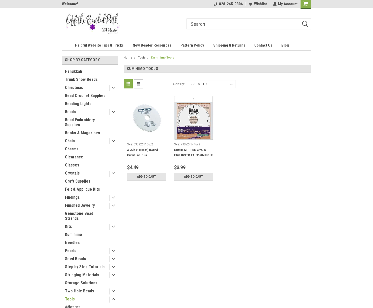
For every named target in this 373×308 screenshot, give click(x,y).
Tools (70, 299)
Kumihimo (73, 234)
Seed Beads (75, 258)
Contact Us (263, 45)
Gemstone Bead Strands (79, 216)
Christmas (74, 87)
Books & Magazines (82, 132)
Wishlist (258, 4)
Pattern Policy (192, 45)
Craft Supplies (77, 181)
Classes (72, 165)
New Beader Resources (152, 45)
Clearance (74, 157)
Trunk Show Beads (81, 79)
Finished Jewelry (80, 205)
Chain (70, 140)
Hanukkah (73, 71)
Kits (68, 226)
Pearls (70, 250)
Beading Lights (78, 103)
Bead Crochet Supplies (85, 95)
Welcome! (70, 4)
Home (128, 57)
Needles (72, 242)
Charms (71, 148)
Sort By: (179, 84)
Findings (72, 197)
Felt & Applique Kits (82, 189)
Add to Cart (146, 177)
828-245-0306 (228, 4)
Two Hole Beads (79, 290)
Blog (285, 45)
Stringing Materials (82, 274)
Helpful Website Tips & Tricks (99, 45)
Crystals (72, 173)
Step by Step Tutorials (85, 266)
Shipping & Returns (229, 45)
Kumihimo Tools (162, 57)
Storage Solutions (81, 282)
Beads (70, 111)
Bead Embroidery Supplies (80, 122)
